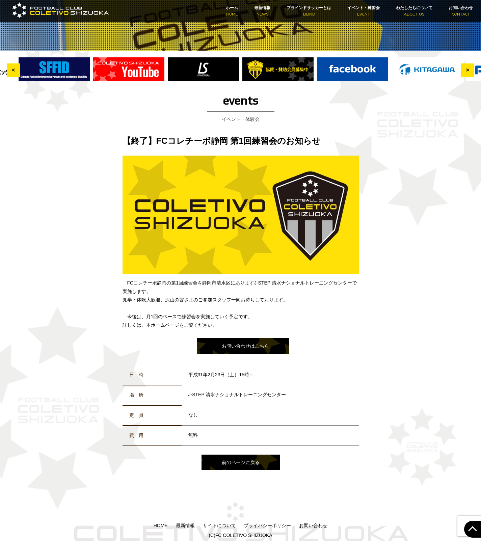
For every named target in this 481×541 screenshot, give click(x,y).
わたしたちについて (414, 11)
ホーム (232, 11)
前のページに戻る (241, 462)
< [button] (13, 70)
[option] (278, 73)
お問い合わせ (461, 11)
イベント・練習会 (363, 11)
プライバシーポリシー (267, 525)
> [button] (467, 70)
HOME (161, 525)
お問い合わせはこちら (245, 346)
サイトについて (219, 525)
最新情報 (262, 11)
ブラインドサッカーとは (309, 11)
